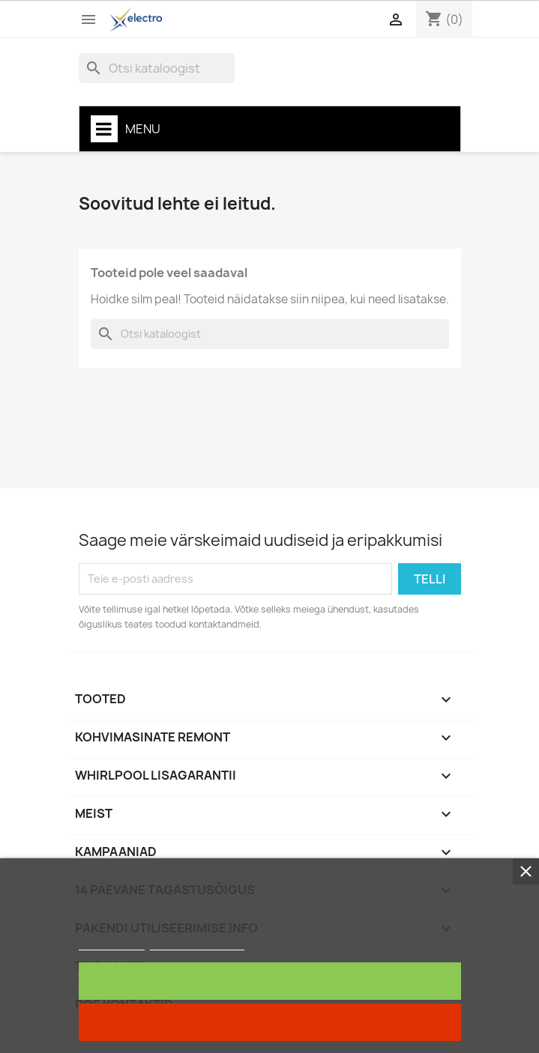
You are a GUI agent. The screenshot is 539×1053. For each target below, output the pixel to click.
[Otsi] (157, 68)
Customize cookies (197, 943)
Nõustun (269, 980)
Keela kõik (269, 1022)
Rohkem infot (112, 943)
